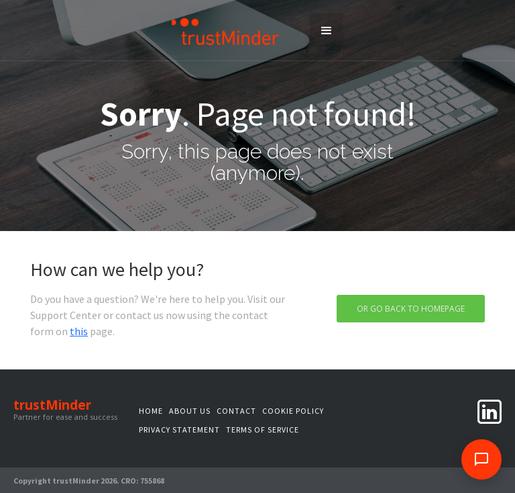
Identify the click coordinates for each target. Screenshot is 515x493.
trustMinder (52, 405)
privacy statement (179, 429)
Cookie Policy (293, 411)
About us (190, 411)
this (79, 331)
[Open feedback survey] (481, 459)
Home (151, 411)
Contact (236, 411)
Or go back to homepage (411, 308)
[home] (226, 30)
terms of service (262, 429)
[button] (326, 30)
